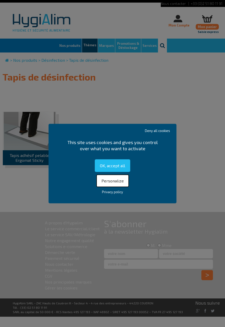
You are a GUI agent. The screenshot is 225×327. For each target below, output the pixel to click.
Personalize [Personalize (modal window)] (112, 180)
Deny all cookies (157, 131)
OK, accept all (112, 165)
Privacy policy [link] (112, 192)
